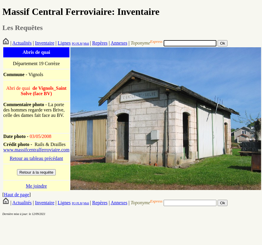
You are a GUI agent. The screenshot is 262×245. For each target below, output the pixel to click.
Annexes (119, 42)
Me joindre (36, 186)
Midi (86, 43)
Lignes (64, 42)
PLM (79, 43)
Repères (100, 42)
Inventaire (44, 42)
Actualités (22, 42)
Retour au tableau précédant (36, 158)
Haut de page (16, 194)
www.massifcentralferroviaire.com (36, 149)
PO (74, 43)
